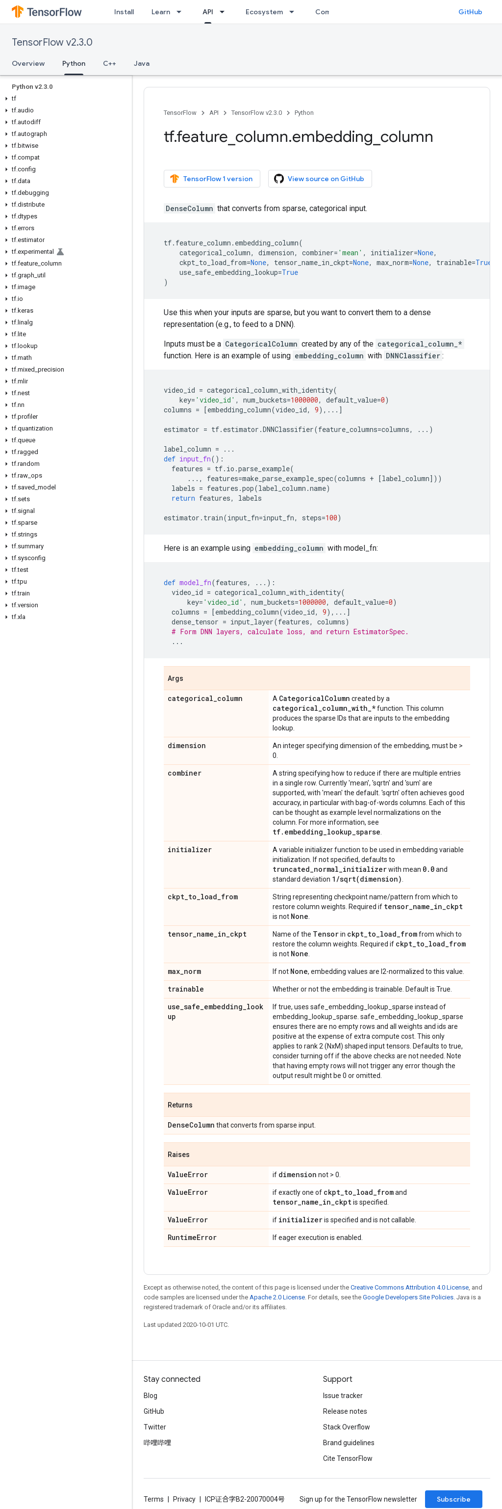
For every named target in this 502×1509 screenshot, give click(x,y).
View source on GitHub (319, 179)
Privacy (184, 1499)
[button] (64, 99)
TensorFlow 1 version (211, 179)
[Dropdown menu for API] (225, 12)
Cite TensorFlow (348, 1458)
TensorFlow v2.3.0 (52, 42)
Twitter (155, 1427)
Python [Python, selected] (73, 63)
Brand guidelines (349, 1443)
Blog (150, 1396)
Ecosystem (264, 11)
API (214, 112)
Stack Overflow (346, 1427)
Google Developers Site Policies (408, 1297)
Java (142, 63)
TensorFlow (180, 112)
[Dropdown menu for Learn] (182, 12)
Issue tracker (343, 1396)
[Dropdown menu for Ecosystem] (294, 12)
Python (304, 112)
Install (124, 11)
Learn (160, 11)
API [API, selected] (207, 11)
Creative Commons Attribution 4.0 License (410, 1287)
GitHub (470, 11)
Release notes (345, 1411)
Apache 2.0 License (277, 1297)
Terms (154, 1499)
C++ (109, 63)
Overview (28, 63)
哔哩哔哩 (157, 1443)
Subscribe (454, 1499)
